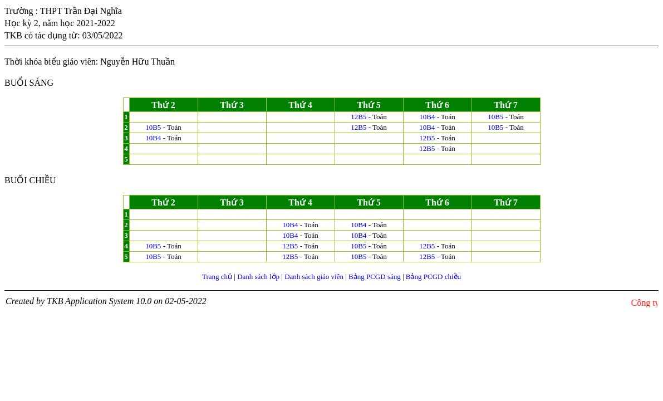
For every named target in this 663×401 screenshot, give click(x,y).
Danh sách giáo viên (313, 276)
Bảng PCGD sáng (374, 276)
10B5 (495, 117)
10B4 (427, 117)
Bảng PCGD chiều (433, 276)
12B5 (358, 117)
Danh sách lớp (258, 276)
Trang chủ (217, 276)
